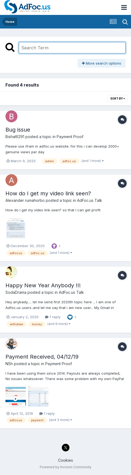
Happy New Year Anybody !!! (43, 285)
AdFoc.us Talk (89, 200)
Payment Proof (70, 136)
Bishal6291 (14, 136)
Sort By (117, 98)
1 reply (52, 317)
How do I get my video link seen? (48, 193)
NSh (9, 363)
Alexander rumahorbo (25, 200)
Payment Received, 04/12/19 (41, 356)
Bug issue (17, 129)
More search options (101, 63)
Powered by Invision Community (66, 467)
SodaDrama (15, 292)
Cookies (65, 460)
